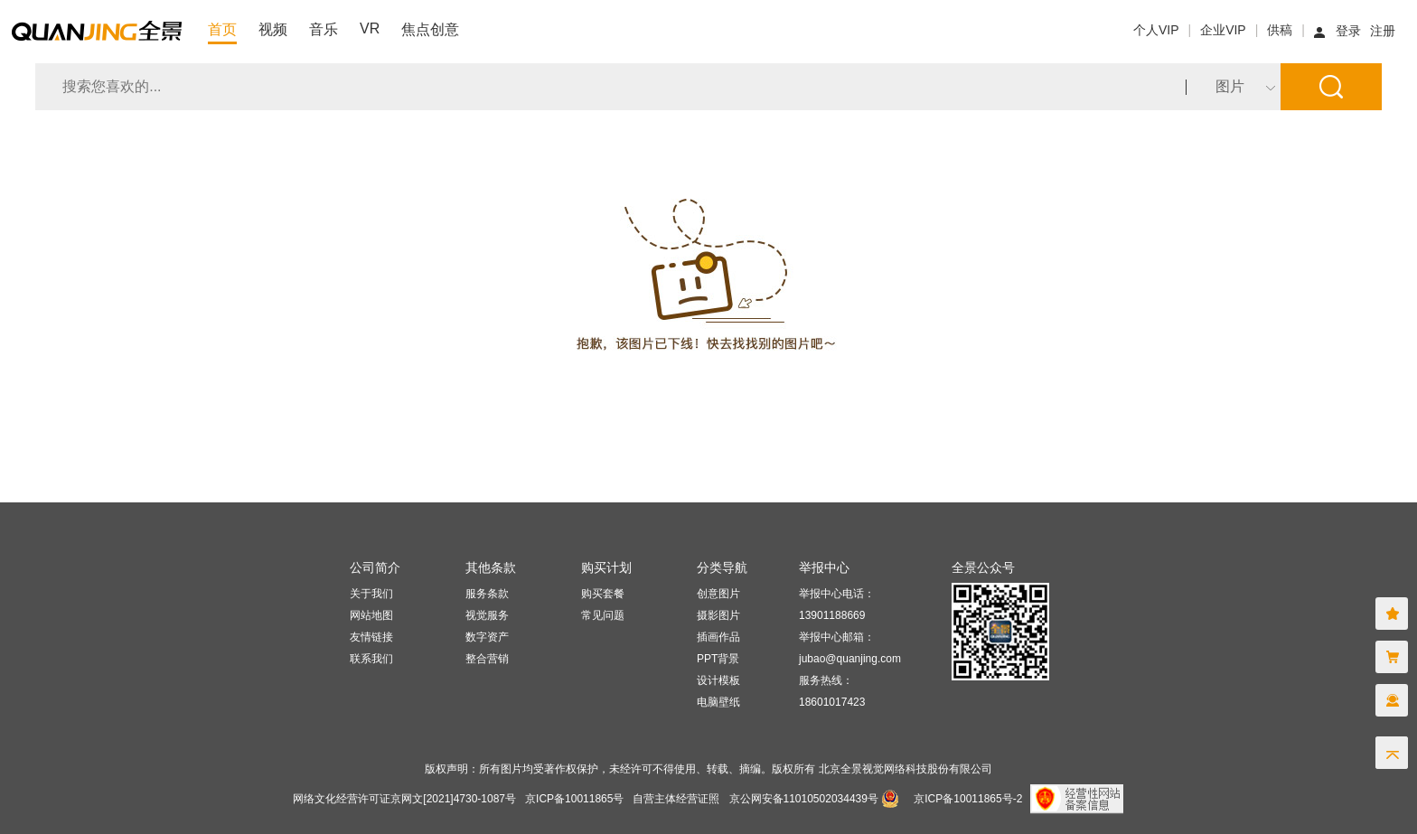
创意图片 (718, 593)
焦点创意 (430, 29)
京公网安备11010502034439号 (803, 798)
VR (370, 28)
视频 (272, 29)
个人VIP (1156, 30)
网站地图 (371, 615)
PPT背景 (718, 658)
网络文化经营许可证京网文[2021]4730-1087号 (404, 798)
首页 (222, 29)
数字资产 (487, 637)
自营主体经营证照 (676, 798)
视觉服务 (487, 615)
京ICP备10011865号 (574, 798)
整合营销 (487, 658)
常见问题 (602, 615)
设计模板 (718, 680)
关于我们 (371, 593)
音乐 (323, 29)
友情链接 (371, 637)
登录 (1348, 30)
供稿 (1279, 30)
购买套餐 (602, 593)
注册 (1382, 30)
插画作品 (718, 637)
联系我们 (371, 658)
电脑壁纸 (718, 702)
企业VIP (1223, 30)
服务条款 (487, 593)
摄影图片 (718, 615)
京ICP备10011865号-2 (968, 798)
